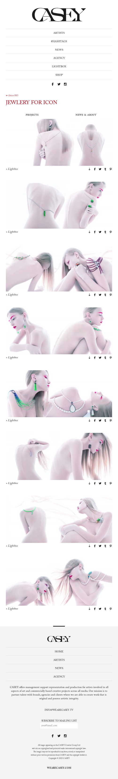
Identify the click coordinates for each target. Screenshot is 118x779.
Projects (32, 115)
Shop (59, 75)
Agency (59, 58)
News (59, 50)
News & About (85, 115)
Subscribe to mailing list (59, 721)
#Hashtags (59, 41)
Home (59, 651)
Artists (59, 33)
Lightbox (59, 66)
